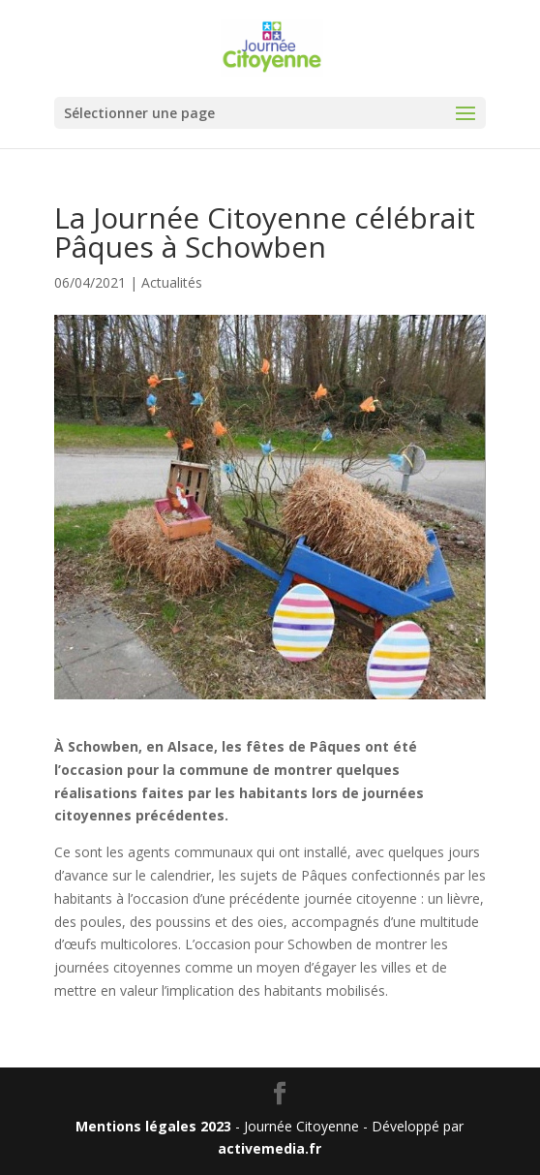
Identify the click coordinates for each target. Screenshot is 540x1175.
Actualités (171, 282)
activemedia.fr (269, 1148)
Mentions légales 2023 (153, 1126)
